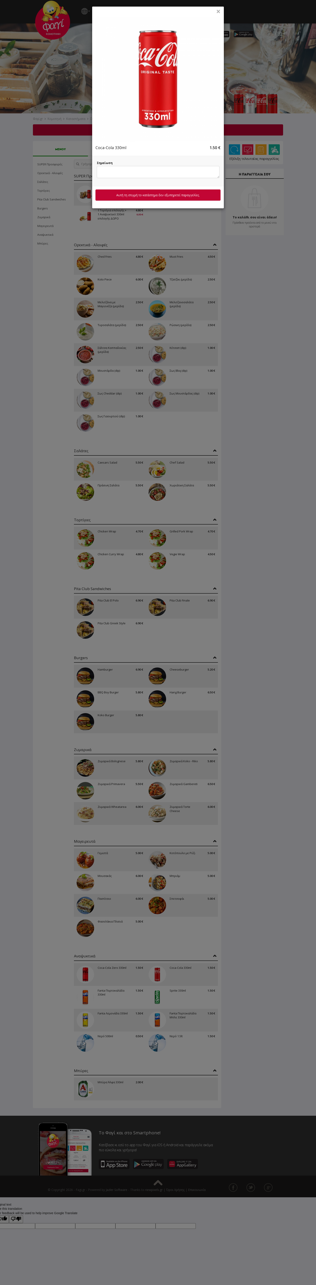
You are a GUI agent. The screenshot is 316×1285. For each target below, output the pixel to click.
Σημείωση (105, 163)
